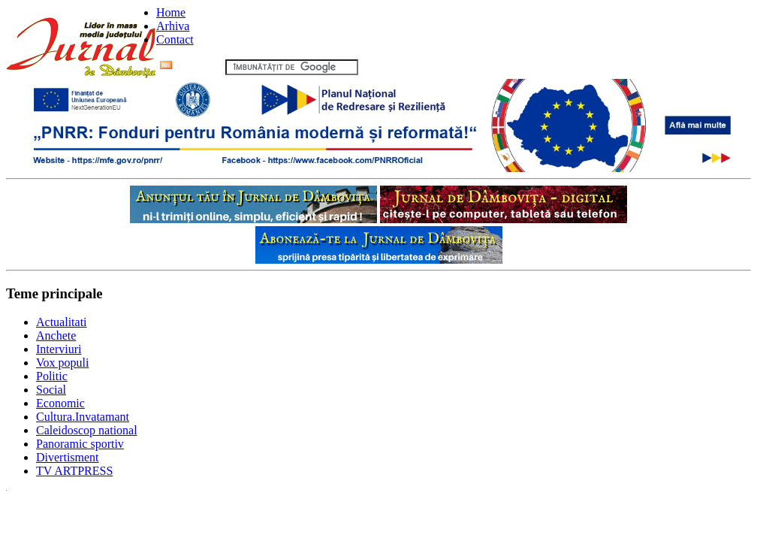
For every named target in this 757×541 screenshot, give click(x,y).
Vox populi (62, 362)
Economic (60, 403)
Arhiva (172, 26)
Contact (175, 39)
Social (51, 389)
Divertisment (67, 457)
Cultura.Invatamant (82, 416)
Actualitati (61, 322)
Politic (52, 376)
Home (170, 12)
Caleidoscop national (86, 430)
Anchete (56, 335)
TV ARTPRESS (74, 470)
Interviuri (58, 349)
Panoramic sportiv (80, 443)
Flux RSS (191, 66)
